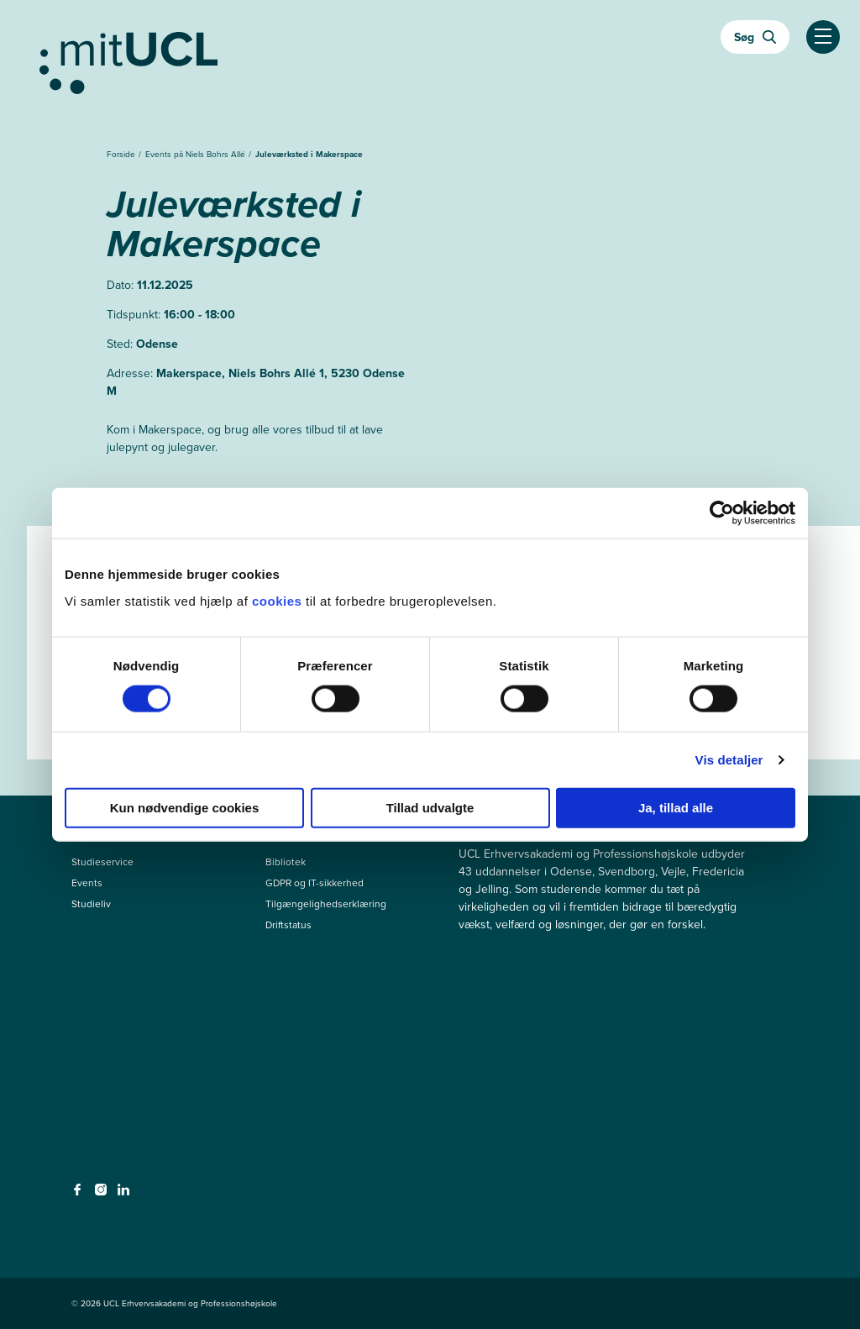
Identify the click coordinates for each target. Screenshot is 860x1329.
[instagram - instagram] (103, 1195)
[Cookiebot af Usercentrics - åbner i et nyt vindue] (721, 513)
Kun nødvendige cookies (185, 807)
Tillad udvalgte (430, 807)
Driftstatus (288, 924)
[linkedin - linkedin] (126, 1195)
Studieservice (102, 861)
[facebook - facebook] (79, 1195)
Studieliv (91, 903)
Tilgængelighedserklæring (325, 903)
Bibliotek (285, 861)
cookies (279, 600)
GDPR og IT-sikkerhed (314, 882)
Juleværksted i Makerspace (309, 154)
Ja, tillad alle (675, 807)
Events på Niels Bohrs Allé (196, 154)
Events (86, 882)
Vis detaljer (729, 760)
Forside (122, 154)
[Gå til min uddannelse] (430, 59)
